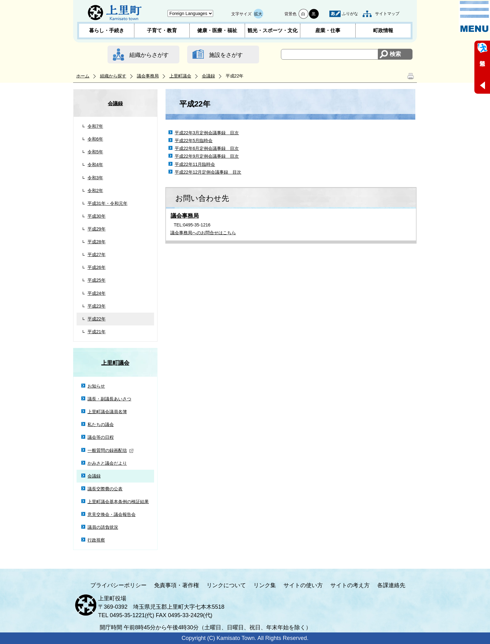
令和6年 (95, 138)
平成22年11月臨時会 (195, 164)
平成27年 (97, 254)
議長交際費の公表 (105, 488)
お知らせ (96, 386)
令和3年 (95, 177)
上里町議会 (180, 75)
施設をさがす (226, 55)
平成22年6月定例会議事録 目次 (207, 148)
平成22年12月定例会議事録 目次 (208, 172)
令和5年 (95, 151)
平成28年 (97, 241)
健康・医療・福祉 (217, 30)
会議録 (208, 75)
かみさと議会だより (107, 463)
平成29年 (97, 228)
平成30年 (97, 216)
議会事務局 (148, 75)
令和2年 (95, 190)
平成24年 (97, 293)
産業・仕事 (327, 30)
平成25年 (97, 280)
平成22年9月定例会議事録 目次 (207, 156)
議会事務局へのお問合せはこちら (203, 232)
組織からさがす (149, 55)
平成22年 (97, 318)
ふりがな (350, 13)
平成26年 (97, 267)
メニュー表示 (474, 16)
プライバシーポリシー (118, 585)
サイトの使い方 (303, 585)
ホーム (82, 75)
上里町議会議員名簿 (107, 411)
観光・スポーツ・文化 (273, 30)
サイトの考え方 (350, 585)
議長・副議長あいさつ (109, 398)
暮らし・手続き (106, 30)
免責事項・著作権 (176, 585)
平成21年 (97, 331)
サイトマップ (387, 13)
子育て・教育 (162, 30)
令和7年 (95, 126)
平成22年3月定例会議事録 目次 (207, 132)
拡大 (258, 14)
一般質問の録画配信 (111, 450)
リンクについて (226, 585)
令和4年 (95, 164)
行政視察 (96, 539)
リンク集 (264, 585)
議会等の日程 (101, 437)
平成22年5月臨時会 (194, 140)
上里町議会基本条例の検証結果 (118, 501)
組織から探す (113, 75)
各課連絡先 (391, 585)
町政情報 (383, 30)
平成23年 (97, 306)
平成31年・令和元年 (108, 203)
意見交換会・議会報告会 (112, 514)
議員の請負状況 (103, 527)
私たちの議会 (101, 424)
